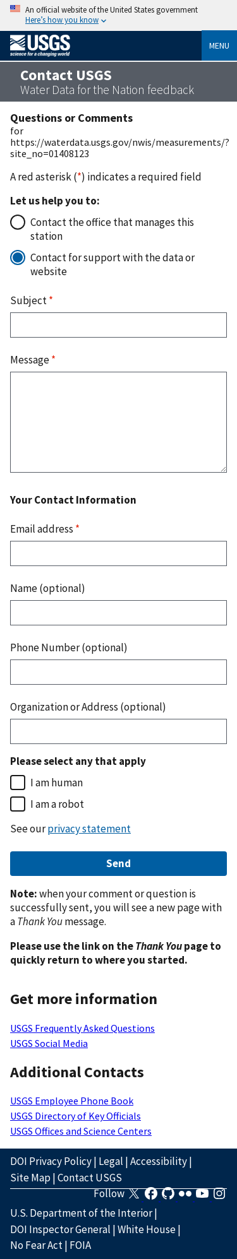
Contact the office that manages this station (112, 229)
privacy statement (89, 829)
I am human (56, 782)
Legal (111, 1161)
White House (147, 1229)
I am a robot (57, 804)
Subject (31, 300)
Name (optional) (47, 588)
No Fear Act (36, 1245)
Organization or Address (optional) (88, 707)
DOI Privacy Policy (51, 1161)
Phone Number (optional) (69, 647)
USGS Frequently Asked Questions (82, 1028)
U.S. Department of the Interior (81, 1213)
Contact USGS (90, 1178)
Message (33, 360)
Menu (219, 45)
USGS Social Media (49, 1043)
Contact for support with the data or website (112, 264)
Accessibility (158, 1161)
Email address (45, 529)
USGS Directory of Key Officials (75, 1115)
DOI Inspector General (60, 1229)
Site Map (30, 1178)
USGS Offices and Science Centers (81, 1131)
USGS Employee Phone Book (71, 1100)
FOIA (80, 1245)
